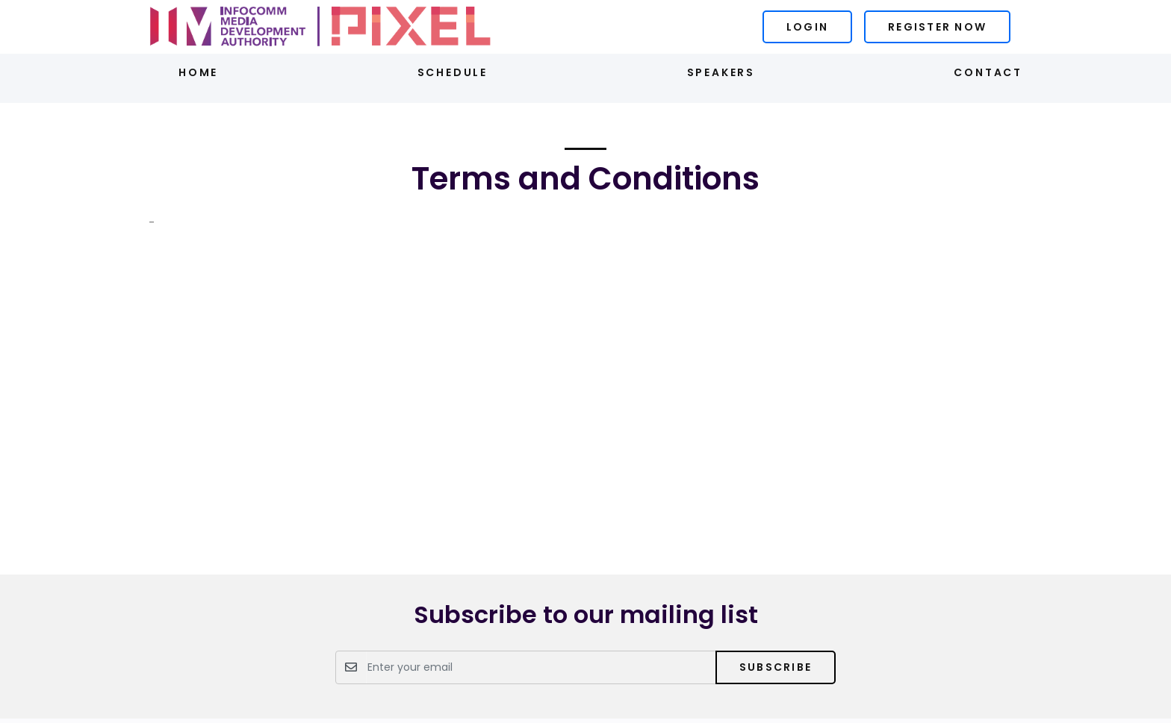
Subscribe (775, 667)
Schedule (452, 72)
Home (198, 72)
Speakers (721, 72)
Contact (988, 72)
